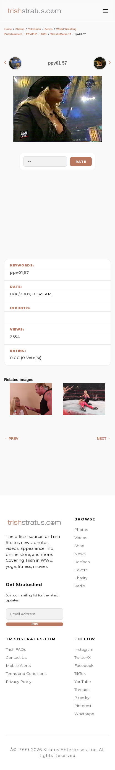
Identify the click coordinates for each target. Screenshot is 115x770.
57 (26, 272)
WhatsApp (84, 713)
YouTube (82, 681)
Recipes (82, 562)
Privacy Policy (18, 681)
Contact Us (16, 657)
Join (34, 624)
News (79, 554)
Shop (79, 545)
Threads (81, 689)
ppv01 (16, 272)
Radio (79, 586)
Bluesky (81, 697)
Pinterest (83, 705)
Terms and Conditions (26, 673)
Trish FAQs (16, 649)
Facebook (83, 665)
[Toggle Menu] (105, 11)
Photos (20, 29)
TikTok (80, 673)
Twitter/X (82, 657)
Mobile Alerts (18, 665)
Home (8, 29)
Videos (80, 537)
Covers (80, 570)
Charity (80, 578)
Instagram (83, 649)
